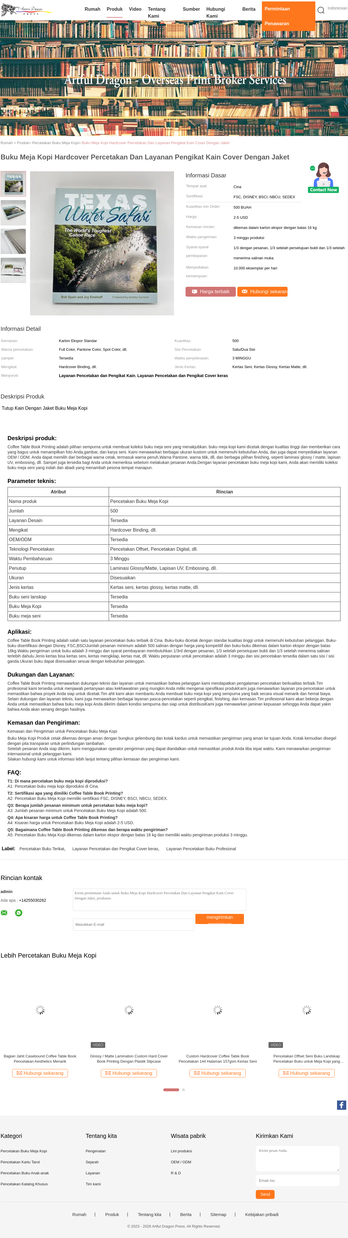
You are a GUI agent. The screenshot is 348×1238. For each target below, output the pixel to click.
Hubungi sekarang (265, 291)
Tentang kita (149, 1215)
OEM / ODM (181, 1162)
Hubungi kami (215, 13)
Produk (115, 9)
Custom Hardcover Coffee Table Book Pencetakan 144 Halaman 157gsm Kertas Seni (218, 1058)
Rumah (92, 9)
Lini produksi (181, 1151)
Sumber (191, 9)
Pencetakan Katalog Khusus (24, 1184)
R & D (176, 1173)
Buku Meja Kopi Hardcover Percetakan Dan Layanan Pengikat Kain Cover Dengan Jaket (155, 143)
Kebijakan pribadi (262, 1215)
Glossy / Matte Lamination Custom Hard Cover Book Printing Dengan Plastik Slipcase (129, 1058)
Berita (248, 9)
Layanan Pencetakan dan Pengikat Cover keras (115, 848)
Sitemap (218, 1215)
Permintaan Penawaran (277, 16)
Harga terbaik (210, 291)
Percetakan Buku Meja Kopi (24, 1151)
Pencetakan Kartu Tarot (20, 1162)
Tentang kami (157, 13)
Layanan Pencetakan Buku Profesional (201, 848)
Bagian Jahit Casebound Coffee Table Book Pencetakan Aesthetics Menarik (40, 1058)
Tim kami (93, 1184)
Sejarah (92, 1162)
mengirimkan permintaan (220, 919)
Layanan (93, 1173)
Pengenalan (95, 1151)
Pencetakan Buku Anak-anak (25, 1173)
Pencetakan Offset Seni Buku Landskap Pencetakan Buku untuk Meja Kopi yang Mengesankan (306, 1059)
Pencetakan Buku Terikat (42, 848)
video (135, 9)
